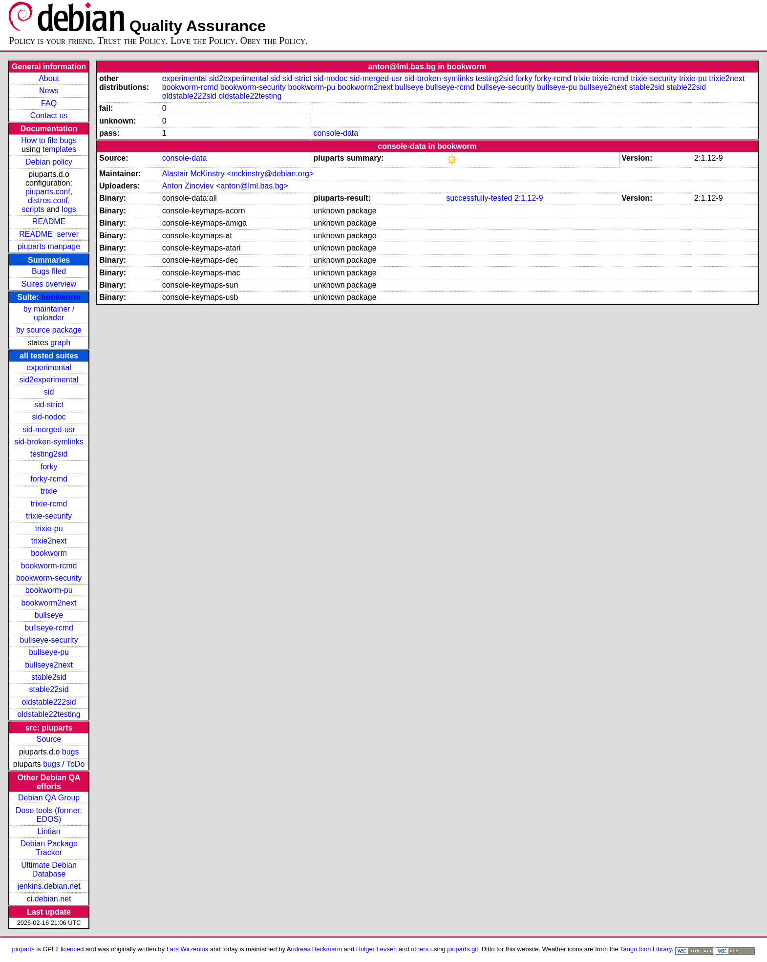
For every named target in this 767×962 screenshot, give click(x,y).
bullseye (49, 615)
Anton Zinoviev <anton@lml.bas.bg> (225, 186)
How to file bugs (49, 140)
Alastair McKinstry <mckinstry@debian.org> (238, 173)
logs (69, 209)
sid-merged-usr (48, 429)
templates (59, 149)
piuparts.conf (47, 192)
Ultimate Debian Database (49, 869)
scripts (33, 209)
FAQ (49, 103)
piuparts (23, 949)
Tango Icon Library (646, 949)
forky (49, 466)
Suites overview (48, 284)
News (49, 90)
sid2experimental (49, 380)
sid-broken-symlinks (48, 442)
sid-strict (49, 404)
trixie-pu (49, 528)
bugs (70, 752)
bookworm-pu (49, 590)
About (49, 78)
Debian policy (48, 162)
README (48, 221)
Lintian (49, 831)
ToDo (75, 764)
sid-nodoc (48, 417)
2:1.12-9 (528, 198)
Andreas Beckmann (314, 949)
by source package (49, 330)
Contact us (48, 115)
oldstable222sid (48, 702)
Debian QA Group (49, 798)
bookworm (61, 297)
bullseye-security (49, 640)
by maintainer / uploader (49, 313)
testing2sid (49, 454)
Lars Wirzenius (188, 949)
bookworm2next (49, 603)
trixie (49, 491)
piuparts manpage (49, 246)
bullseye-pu (49, 652)
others (419, 949)
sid (49, 392)
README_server (49, 234)
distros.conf (48, 200)
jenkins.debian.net (49, 886)
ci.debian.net (49, 899)
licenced (72, 949)
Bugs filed (49, 271)
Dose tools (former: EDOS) (49, 814)
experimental (48, 367)
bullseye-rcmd (48, 628)
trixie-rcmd (49, 504)
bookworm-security (49, 578)
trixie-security (49, 516)
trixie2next (49, 541)
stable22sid (49, 689)
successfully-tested (479, 198)
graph (60, 342)
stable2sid (48, 677)
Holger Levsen (376, 949)
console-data (336, 133)
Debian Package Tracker (48, 848)
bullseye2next (49, 665)
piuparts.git (462, 949)
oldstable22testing (49, 714)
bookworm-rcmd (49, 566)
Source (49, 739)
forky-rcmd (48, 479)
